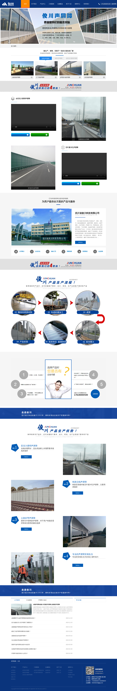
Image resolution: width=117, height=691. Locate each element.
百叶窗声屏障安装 (38, 672)
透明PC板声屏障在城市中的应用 (20, 644)
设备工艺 (51, 251)
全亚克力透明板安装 (39, 670)
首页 (25, 4)
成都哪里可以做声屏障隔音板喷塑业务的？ (23, 618)
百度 (19, 661)
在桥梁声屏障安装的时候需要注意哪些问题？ (24, 649)
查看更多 (80, 242)
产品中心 (42, 4)
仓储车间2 (47, 672)
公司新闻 (70, 670)
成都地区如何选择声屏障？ (19, 635)
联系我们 (86, 4)
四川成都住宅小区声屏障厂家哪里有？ (22, 622)
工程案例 (51, 4)
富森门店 (59, 670)
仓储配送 (60, 4)
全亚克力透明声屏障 (71, 58)
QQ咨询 (98, 251)
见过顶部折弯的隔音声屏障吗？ (20, 640)
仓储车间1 (47, 670)
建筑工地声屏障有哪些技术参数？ (20, 631)
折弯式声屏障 (45, 58)
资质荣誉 (13, 672)
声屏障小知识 (71, 674)
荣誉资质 (67, 251)
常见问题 (70, 677)
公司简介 (19, 251)
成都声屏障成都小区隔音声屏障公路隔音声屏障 (46, 604)
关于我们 (34, 4)
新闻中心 (77, 4)
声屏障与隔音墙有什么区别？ (19, 653)
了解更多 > (26, 456)
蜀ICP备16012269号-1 (41, 688)
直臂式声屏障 (58, 58)
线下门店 (68, 4)
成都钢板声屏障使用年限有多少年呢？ (22, 627)
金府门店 (59, 672)
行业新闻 (70, 672)
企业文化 (35, 251)
